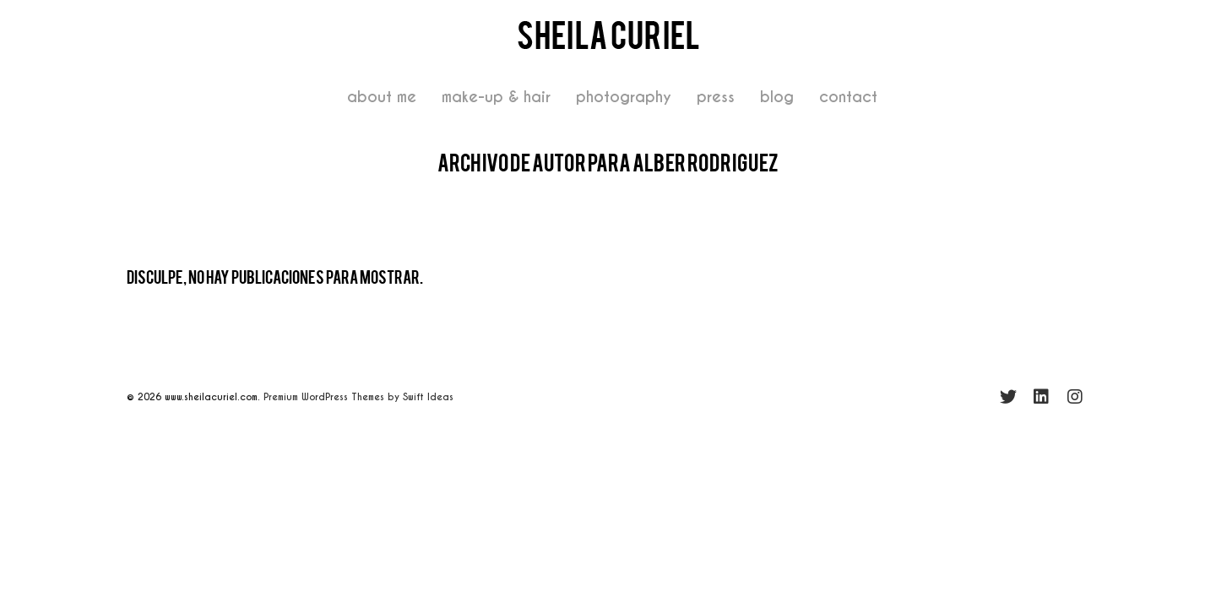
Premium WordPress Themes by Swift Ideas (358, 397)
